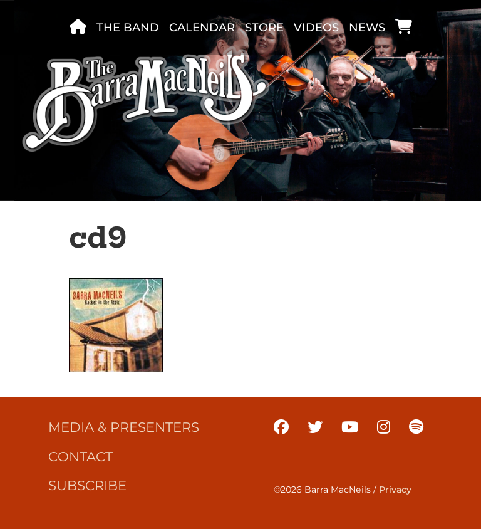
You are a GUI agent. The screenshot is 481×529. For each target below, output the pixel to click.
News (367, 27)
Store (264, 27)
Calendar (202, 27)
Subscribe (87, 485)
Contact (80, 456)
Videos (316, 27)
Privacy (395, 489)
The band (127, 27)
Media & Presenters (123, 427)
